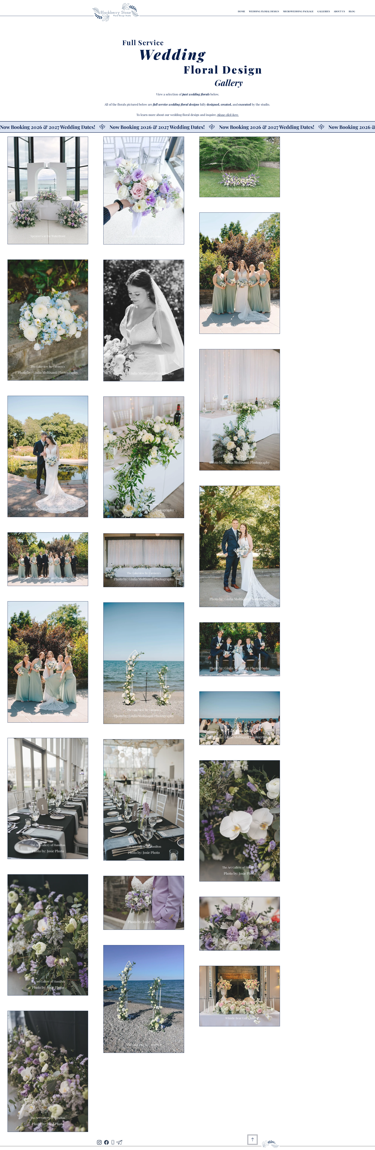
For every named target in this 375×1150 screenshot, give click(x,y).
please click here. (228, 115)
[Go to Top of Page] (252, 1140)
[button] (323, 11)
